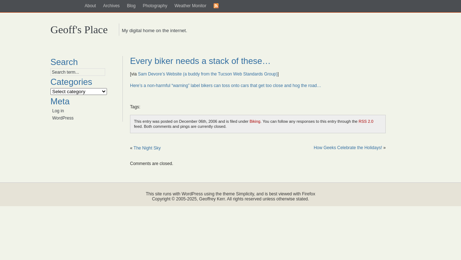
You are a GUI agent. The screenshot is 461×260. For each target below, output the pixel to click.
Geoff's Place (79, 29)
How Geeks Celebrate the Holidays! (348, 147)
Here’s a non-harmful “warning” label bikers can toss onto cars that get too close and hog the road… (225, 85)
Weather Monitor (190, 5)
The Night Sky (147, 148)
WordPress (62, 118)
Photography (155, 5)
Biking (255, 121)
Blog (131, 5)
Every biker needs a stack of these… (200, 61)
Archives (111, 5)
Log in (58, 110)
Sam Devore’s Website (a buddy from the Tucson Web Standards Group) (208, 74)
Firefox (308, 193)
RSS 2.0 (366, 121)
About (90, 5)
